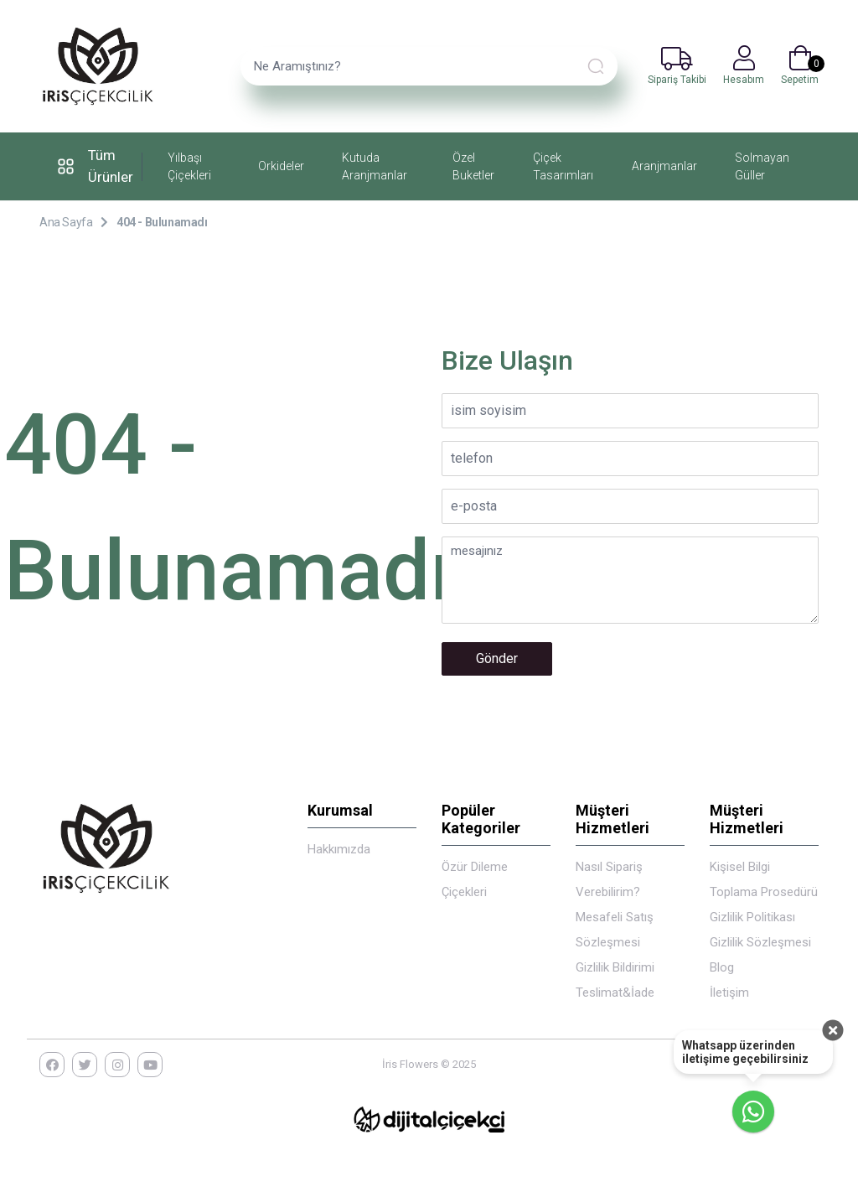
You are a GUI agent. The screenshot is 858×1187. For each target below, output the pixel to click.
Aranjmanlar (664, 166)
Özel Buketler (473, 166)
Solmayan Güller (762, 166)
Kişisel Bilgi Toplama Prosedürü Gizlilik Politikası (764, 892)
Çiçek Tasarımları (563, 166)
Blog (722, 967)
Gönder (497, 658)
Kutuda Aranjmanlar (374, 166)
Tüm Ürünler (92, 166)
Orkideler (281, 166)
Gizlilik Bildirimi (615, 967)
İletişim (729, 992)
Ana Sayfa (65, 222)
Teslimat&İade (615, 992)
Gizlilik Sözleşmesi (760, 942)
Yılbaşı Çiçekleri (189, 166)
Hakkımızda (339, 849)
